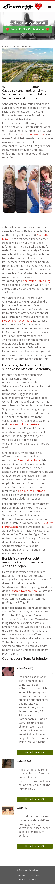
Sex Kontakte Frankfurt (24, 424)
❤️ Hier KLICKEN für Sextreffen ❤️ (27, 29)
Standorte (35, 875)
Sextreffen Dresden (32, 134)
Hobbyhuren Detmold (32, 491)
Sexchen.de (22, 875)
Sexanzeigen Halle (29, 460)
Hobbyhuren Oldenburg (17, 320)
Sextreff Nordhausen (24, 591)
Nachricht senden (34, 752)
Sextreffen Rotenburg (36, 281)
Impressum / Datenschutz (28, 879)
